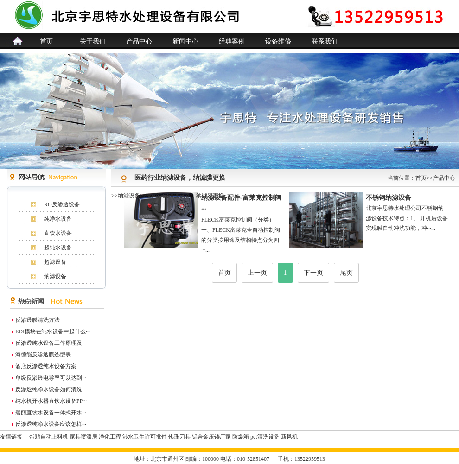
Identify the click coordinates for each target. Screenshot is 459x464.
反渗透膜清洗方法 (37, 320)
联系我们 (325, 41)
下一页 (313, 272)
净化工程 (110, 436)
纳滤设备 (55, 276)
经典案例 (232, 41)
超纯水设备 (58, 247)
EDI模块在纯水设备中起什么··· (52, 331)
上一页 (257, 272)
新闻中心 (185, 41)
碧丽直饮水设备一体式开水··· (50, 412)
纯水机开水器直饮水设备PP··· (51, 401)
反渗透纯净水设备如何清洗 (48, 389)
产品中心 (139, 41)
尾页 (346, 272)
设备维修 (278, 41)
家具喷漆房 (83, 436)
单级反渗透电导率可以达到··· (50, 378)
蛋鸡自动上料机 (48, 436)
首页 (46, 41)
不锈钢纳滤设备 (388, 197)
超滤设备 (55, 262)
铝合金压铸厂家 (211, 436)
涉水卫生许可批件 (144, 436)
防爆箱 (240, 436)
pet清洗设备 (265, 436)
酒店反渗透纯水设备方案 (45, 366)
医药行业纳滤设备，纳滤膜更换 (185, 195)
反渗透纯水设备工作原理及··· (50, 343)
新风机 (289, 436)
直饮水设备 (58, 233)
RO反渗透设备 (62, 204)
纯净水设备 (58, 219)
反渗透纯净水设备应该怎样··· (50, 424)
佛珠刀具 (179, 436)
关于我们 (93, 41)
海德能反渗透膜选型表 (43, 354)
